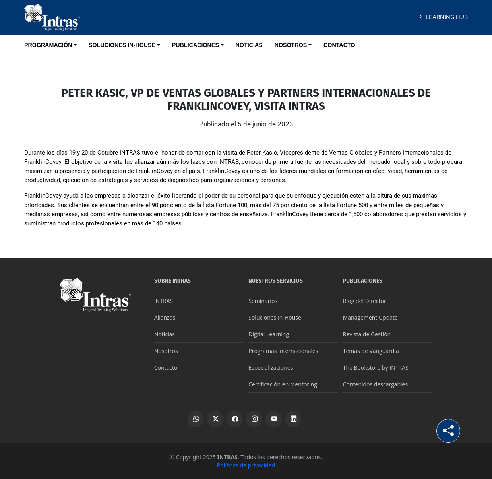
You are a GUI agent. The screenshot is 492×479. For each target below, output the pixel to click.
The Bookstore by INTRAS (376, 367)
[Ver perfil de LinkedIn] (293, 419)
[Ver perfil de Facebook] (235, 419)
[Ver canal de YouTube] (273, 419)
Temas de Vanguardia (371, 351)
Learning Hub (442, 17)
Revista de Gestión (367, 334)
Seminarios (262, 300)
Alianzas (164, 317)
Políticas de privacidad (246, 465)
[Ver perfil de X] (215, 419)
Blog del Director (364, 300)
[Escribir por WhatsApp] (196, 419)
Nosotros (166, 351)
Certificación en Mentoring (282, 384)
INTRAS (163, 300)
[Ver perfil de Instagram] (254, 419)
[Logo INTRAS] (52, 17)
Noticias (164, 334)
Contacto (166, 367)
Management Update (370, 317)
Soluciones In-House (274, 317)
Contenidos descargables (375, 384)
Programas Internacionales (283, 351)
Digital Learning (268, 334)
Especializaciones (270, 367)
